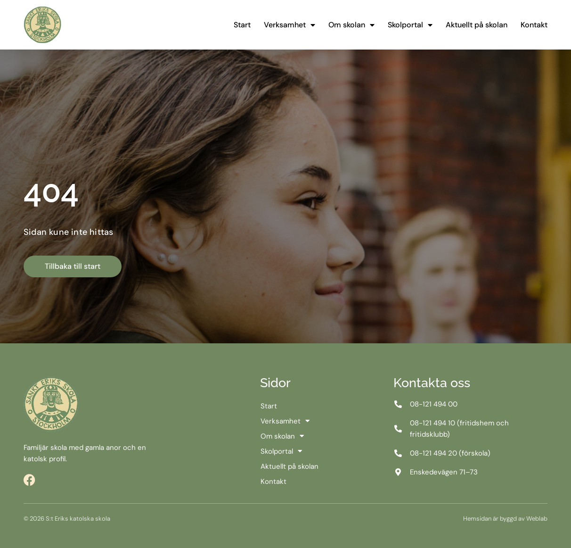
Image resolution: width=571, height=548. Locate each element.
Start (242, 25)
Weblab (536, 519)
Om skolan (351, 25)
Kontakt (534, 25)
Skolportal (410, 25)
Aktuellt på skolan (476, 25)
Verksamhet (289, 25)
